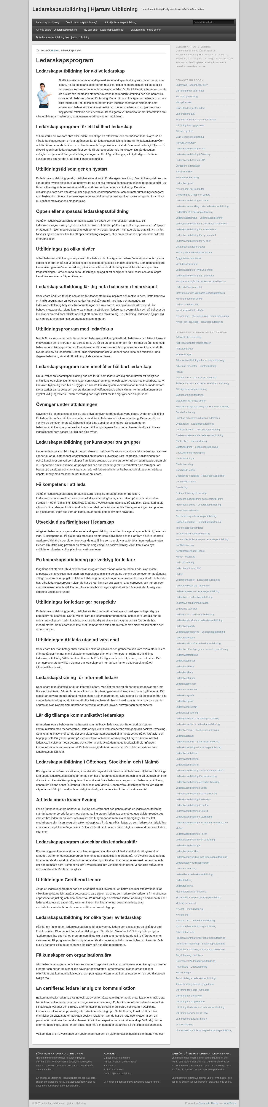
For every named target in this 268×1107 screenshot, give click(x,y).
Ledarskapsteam (185, 735)
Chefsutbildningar (185, 458)
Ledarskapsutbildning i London (192, 805)
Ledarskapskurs (184, 672)
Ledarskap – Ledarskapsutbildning (194, 597)
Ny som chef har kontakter (190, 189)
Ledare (179, 574)
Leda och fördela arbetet (189, 287)
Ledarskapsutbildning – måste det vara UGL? (200, 770)
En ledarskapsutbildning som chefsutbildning (200, 498)
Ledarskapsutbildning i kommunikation (196, 793)
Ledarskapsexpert (185, 637)
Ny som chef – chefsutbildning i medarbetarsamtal (202, 316)
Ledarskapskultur (185, 666)
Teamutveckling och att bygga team (195, 984)
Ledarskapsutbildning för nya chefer (195, 275)
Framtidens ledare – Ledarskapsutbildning (198, 504)
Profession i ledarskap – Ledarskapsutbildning (200, 943)
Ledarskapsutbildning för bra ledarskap (196, 776)
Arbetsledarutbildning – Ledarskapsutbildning (200, 360)
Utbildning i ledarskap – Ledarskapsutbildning (200, 1007)
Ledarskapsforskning (187, 655)
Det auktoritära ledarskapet (190, 246)
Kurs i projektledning (187, 96)
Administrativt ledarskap (188, 337)
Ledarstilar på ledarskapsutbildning (194, 212)
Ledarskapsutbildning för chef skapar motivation (201, 223)
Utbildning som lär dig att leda (192, 1013)
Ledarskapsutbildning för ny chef (193, 241)
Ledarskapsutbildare (186, 753)
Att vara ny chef (184, 131)
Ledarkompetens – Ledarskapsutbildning (197, 591)
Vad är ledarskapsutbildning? (82, 22)
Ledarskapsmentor (186, 683)
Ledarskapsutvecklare (187, 851)
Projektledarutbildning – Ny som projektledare (200, 949)
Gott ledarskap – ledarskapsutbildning (196, 516)
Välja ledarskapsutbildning (190, 137)
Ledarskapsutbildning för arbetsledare (196, 229)
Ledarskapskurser (185, 678)
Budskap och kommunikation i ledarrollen (198, 418)
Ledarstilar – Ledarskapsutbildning (194, 874)
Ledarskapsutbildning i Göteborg (193, 154)
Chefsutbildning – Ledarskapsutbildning (197, 446)
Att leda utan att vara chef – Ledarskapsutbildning (202, 383)
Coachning (181, 487)
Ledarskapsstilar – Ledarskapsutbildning (197, 730)
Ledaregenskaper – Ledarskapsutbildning (198, 579)
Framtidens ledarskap (187, 510)
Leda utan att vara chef (188, 568)
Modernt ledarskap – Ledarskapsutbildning (198, 897)
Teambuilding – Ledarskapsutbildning (196, 978)
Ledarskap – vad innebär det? (192, 85)
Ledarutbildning (184, 880)
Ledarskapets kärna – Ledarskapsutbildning (199, 620)
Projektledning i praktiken (189, 955)
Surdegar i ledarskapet (188, 165)
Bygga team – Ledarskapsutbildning (195, 423)
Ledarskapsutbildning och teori (192, 200)
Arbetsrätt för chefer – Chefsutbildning (196, 366)
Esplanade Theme (208, 1103)
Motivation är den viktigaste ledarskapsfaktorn (200, 293)
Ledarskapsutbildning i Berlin (191, 787)
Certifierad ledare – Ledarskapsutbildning (198, 429)
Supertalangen (184, 972)
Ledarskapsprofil (184, 183)
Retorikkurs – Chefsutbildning (191, 966)
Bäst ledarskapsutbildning (189, 394)
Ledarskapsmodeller (186, 689)
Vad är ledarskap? (185, 113)
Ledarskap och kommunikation (192, 602)
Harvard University (186, 142)
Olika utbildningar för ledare (190, 108)
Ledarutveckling (184, 885)
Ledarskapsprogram (186, 707)
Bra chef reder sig (185, 412)
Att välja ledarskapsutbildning (120, 22)
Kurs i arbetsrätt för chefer (190, 310)
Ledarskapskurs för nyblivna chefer (194, 269)
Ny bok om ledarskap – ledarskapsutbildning (199, 321)
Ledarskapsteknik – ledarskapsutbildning (197, 741)
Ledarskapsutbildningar (188, 845)
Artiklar (179, 371)
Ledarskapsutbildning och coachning (195, 839)
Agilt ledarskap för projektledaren (193, 342)
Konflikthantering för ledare (190, 550)
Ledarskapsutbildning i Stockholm (194, 816)
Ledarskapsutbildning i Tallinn (191, 833)
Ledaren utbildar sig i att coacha (193, 585)
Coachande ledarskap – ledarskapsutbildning (200, 475)
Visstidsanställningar (187, 264)
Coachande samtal (186, 481)
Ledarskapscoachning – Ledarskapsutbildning (200, 631)
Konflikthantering (185, 545)
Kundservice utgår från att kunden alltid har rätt (201, 281)
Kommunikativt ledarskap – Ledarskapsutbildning (202, 539)
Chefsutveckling (184, 464)
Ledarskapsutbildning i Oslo (190, 148)
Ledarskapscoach (185, 626)
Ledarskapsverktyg (186, 868)
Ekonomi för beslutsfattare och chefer (196, 119)
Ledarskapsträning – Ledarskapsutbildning (198, 747)
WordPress (230, 1103)
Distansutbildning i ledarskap (191, 493)
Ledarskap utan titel (186, 608)
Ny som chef (182, 914)
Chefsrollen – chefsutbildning (191, 441)
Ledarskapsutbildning (47, 22)
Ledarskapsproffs (185, 695)
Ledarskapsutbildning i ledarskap (193, 799)
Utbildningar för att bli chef (190, 90)
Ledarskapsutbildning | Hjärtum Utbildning (85, 9)
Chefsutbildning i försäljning (190, 452)
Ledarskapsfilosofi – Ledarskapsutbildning (198, 643)
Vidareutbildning (184, 1024)
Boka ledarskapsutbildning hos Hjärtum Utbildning (63, 37)
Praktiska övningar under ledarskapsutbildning (200, 937)
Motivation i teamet (186, 903)
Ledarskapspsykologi (187, 712)
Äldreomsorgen (184, 354)
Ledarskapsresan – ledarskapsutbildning (197, 718)
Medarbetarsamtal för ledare (191, 891)
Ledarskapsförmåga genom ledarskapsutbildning (202, 649)
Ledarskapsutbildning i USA (190, 160)
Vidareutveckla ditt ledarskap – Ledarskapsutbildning (204, 1030)
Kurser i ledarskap (185, 556)
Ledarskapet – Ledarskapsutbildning (195, 614)
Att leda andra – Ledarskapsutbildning (56, 29)
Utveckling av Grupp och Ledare (193, 194)
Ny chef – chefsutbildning (189, 909)
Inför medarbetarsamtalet (189, 527)
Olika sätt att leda (185, 932)
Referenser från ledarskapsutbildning (195, 961)
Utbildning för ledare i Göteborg (192, 989)
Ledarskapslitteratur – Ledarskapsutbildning (199, 217)
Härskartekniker (184, 171)
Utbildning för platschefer (189, 995)
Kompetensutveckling (187, 177)
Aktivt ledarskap (184, 348)
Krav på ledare (184, 102)
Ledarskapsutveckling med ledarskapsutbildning (201, 857)
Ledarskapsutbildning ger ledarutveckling (198, 782)
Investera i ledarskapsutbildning (193, 533)
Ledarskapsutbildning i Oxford (192, 811)
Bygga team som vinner (188, 258)
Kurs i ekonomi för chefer (189, 298)
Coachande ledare (185, 470)
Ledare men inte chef (187, 304)
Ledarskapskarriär (185, 660)
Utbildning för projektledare (190, 1001)
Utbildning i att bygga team (190, 125)
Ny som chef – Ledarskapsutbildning (103, 29)
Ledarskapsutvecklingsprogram (192, 862)
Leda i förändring (185, 562)
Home (54, 50)
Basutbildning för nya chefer (146, 29)
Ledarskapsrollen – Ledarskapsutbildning (198, 724)
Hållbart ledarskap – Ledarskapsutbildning (198, 522)
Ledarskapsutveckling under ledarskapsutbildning (202, 206)
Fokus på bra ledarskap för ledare (194, 252)
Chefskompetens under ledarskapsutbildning (200, 435)
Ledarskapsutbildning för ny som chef (196, 235)
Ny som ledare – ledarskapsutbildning (196, 926)
